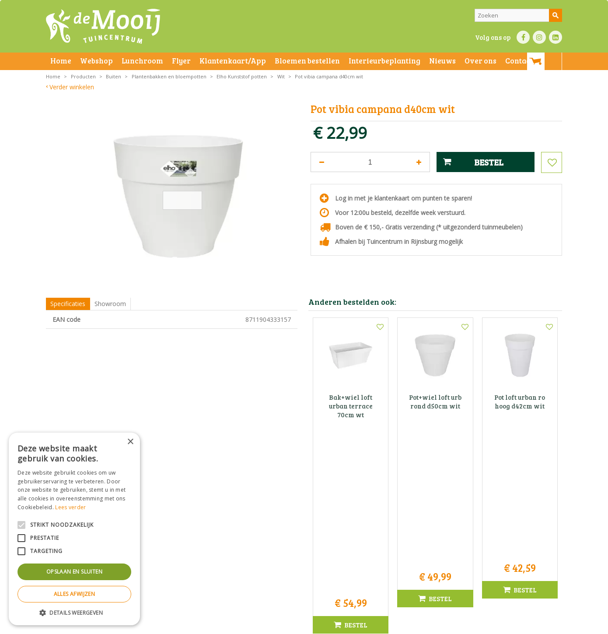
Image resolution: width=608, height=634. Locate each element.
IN (539, 37)
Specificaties (67, 303)
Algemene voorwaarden (137, 625)
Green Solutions (425, 625)
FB (523, 37)
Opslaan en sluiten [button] (74, 571)
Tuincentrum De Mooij (304, 510)
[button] (74, 612)
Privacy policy (325, 625)
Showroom (110, 303)
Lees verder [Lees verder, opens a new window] (70, 507)
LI (555, 37)
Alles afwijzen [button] (74, 594)
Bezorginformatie (239, 625)
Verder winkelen (71, 87)
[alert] (74, 529)
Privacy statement (192, 625)
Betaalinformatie (284, 625)
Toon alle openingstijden (147, 590)
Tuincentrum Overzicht (477, 625)
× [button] (130, 442)
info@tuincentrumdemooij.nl (306, 547)
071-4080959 (307, 538)
